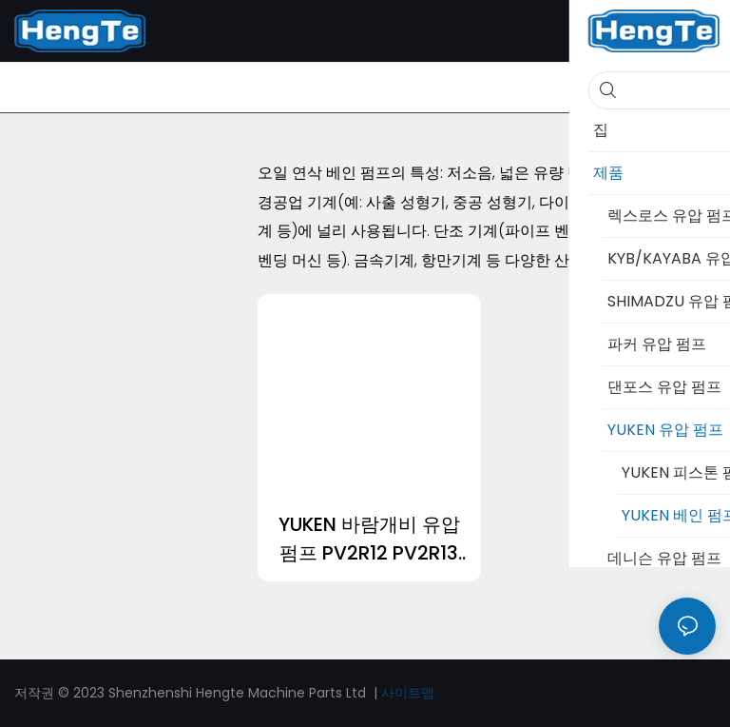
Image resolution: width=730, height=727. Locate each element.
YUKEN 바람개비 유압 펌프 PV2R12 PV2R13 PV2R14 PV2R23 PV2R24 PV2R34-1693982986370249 (369, 539)
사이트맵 (407, 692)
